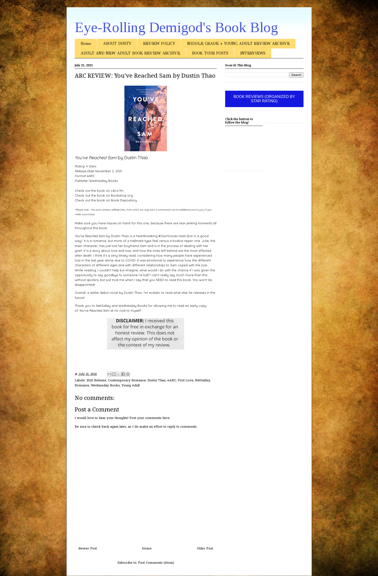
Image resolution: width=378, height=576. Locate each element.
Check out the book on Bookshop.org (104, 195)
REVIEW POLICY (159, 43)
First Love (185, 380)
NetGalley (202, 380)
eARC (171, 380)
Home (86, 43)
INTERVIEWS (252, 53)
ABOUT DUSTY (117, 43)
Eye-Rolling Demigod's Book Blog (176, 27)
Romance (82, 385)
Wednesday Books (105, 385)
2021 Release (96, 380)
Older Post (205, 548)
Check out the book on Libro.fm (99, 190)
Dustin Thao (157, 380)
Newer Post (87, 548)
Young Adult (131, 385)
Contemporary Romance (127, 380)
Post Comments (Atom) (156, 563)
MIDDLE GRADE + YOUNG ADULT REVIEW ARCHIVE (238, 43)
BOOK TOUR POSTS (210, 53)
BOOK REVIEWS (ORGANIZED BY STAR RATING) (264, 99)
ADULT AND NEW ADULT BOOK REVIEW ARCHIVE (130, 53)
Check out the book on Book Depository (106, 200)
